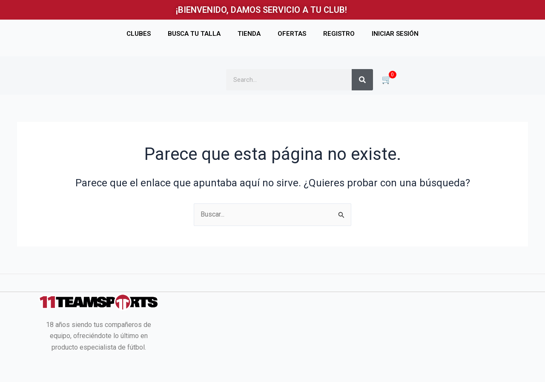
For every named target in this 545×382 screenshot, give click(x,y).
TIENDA (249, 34)
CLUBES (138, 34)
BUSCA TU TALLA (194, 34)
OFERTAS (292, 34)
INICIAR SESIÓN (395, 34)
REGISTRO (339, 34)
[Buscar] (362, 79)
